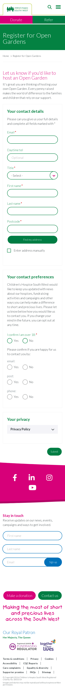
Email (11, 132)
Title (10, 168)
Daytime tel (15, 150)
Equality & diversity (37, 667)
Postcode (13, 221)
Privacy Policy (32, 429)
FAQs (33, 672)
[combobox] (32, 175)
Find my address (32, 239)
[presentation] (29, 577)
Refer (48, 19)
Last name (13, 203)
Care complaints (12, 667)
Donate (16, 19)
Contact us (50, 595)
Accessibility (10, 663)
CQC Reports (30, 663)
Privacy (34, 658)
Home (6, 55)
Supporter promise (13, 672)
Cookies (49, 658)
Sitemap (46, 672)
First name (14, 186)
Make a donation (19, 595)
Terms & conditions (13, 658)
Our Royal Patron (19, 632)
